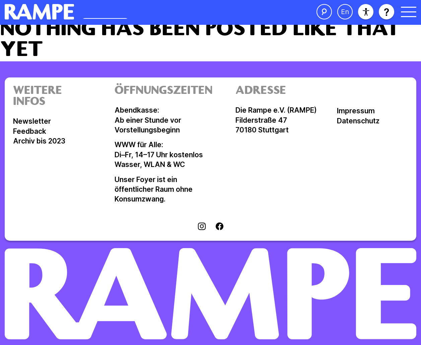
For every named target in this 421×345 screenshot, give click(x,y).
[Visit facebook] (219, 227)
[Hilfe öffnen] (386, 11)
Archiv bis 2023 (39, 141)
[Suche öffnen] (324, 11)
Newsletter (32, 121)
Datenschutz (358, 121)
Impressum (356, 111)
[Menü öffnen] (408, 11)
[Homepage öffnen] (118, 11)
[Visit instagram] (202, 227)
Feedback (29, 131)
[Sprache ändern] (345, 11)
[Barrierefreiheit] (365, 11)
